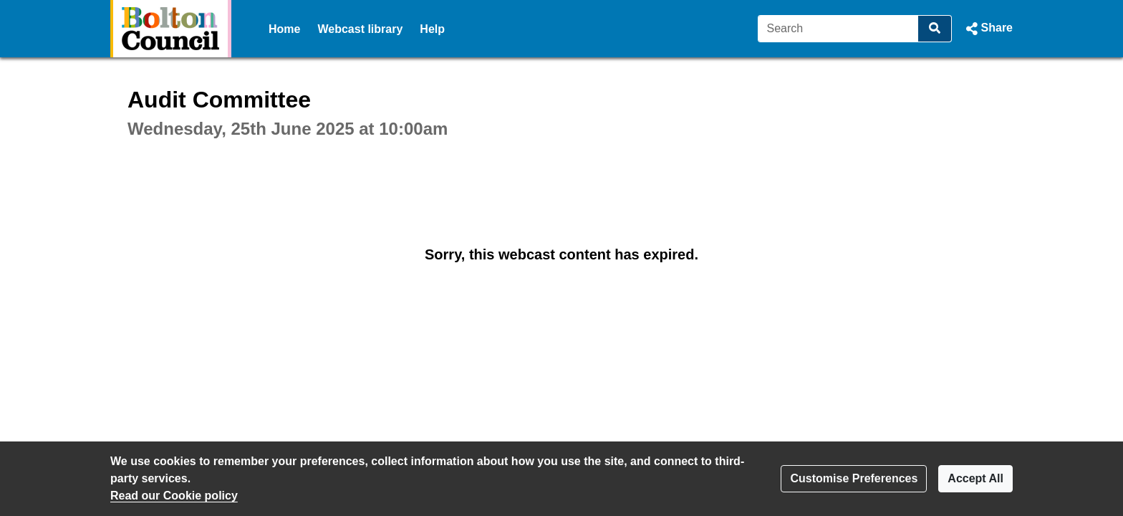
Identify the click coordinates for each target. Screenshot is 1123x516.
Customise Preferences (853, 478)
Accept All (975, 478)
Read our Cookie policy (174, 495)
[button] (988, 28)
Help (432, 29)
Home (284, 29)
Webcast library (360, 29)
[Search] (838, 28)
